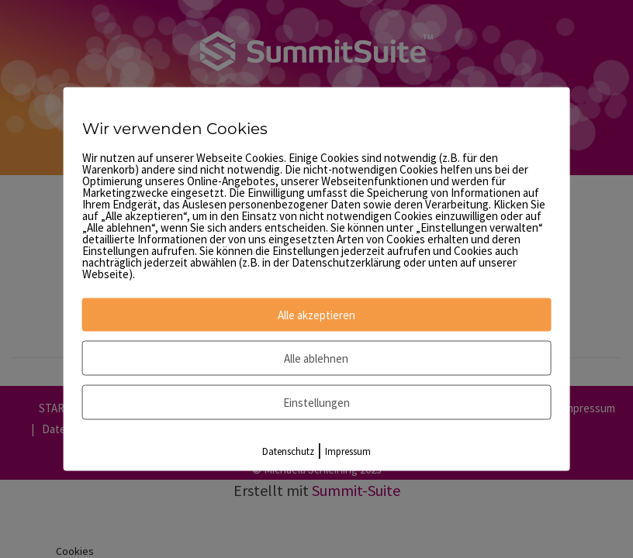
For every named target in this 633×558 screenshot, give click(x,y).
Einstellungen (316, 402)
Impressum (348, 451)
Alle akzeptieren (316, 315)
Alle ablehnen (316, 358)
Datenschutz (288, 451)
